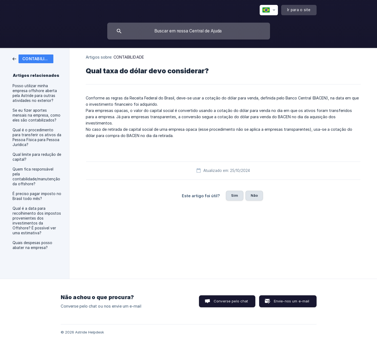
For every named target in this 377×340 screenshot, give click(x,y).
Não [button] (254, 195)
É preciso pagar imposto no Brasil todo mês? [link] (37, 196)
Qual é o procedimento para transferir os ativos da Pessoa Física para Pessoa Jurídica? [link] (37, 137)
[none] (269, 10)
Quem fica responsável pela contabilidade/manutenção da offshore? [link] (36, 176)
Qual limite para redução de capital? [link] (37, 157)
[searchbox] (188, 31)
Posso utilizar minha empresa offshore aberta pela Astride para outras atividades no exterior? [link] (35, 93)
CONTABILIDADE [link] (129, 57)
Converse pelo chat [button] (231, 301)
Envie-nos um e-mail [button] (291, 301)
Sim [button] (234, 195)
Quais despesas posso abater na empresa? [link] (32, 245)
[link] (33, 58)
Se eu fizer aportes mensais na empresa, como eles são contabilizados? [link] (36, 115)
